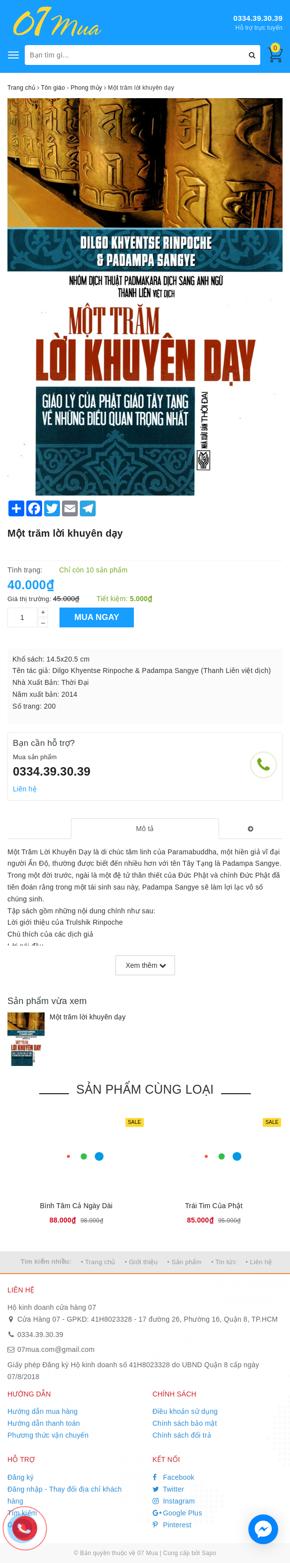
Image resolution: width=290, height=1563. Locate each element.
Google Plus (177, 1513)
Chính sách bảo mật (185, 1423)
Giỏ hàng (22, 1525)
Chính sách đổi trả (182, 1435)
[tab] (145, 828)
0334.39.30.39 (258, 18)
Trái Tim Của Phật (213, 1206)
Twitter (168, 1489)
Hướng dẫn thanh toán (43, 1423)
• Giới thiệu (141, 1262)
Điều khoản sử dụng (185, 1411)
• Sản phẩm (184, 1262)
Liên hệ (25, 789)
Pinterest (172, 1525)
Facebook (174, 1477)
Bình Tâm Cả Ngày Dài (76, 1206)
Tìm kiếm (22, 1513)
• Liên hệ (259, 1262)
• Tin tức (223, 1262)
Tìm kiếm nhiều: (46, 1261)
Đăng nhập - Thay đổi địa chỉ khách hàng (64, 1495)
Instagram (174, 1501)
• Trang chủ (98, 1262)
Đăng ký (20, 1477)
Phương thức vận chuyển (48, 1435)
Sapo (209, 1553)
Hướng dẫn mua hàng (42, 1411)
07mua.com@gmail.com (56, 1349)
